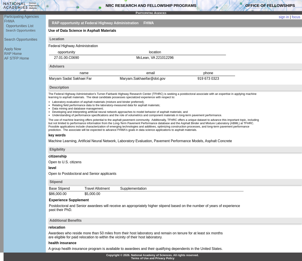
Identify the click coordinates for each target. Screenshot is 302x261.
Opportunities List (19, 26)
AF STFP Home (16, 58)
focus (296, 17)
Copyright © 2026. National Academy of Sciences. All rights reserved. (152, 255)
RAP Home (13, 54)
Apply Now (12, 49)
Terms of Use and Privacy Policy (153, 258)
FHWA (9, 21)
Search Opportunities (21, 30)
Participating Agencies (21, 16)
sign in (284, 17)
